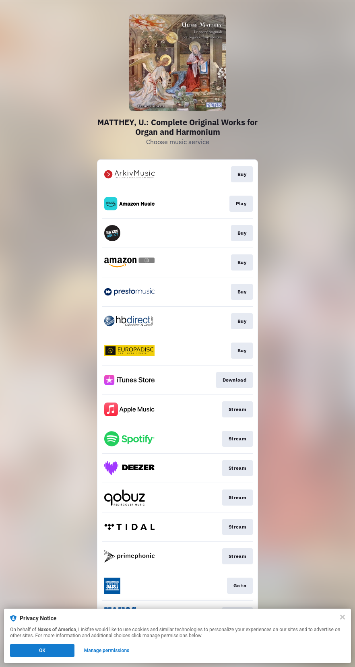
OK (42, 650)
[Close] (342, 617)
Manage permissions (107, 650)
